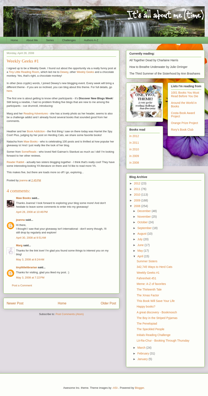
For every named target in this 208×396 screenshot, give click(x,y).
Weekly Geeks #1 (148, 272)
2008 (137, 206)
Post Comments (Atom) (70, 314)
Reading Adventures (36, 113)
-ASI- (115, 387)
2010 (137, 194)
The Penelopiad (147, 323)
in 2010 (134, 149)
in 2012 (134, 136)
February (143, 353)
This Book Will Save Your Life (156, 301)
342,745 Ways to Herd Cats (154, 266)
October (143, 222)
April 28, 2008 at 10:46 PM (32, 211)
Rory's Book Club (182, 129)
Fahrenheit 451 (146, 278)
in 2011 (134, 142)
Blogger (139, 387)
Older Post (108, 303)
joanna (20, 219)
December (144, 211)
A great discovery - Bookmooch (157, 312)
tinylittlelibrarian (26, 267)
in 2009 (134, 156)
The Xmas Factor (148, 295)
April (140, 256)
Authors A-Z (91, 40)
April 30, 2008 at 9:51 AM (31, 237)
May (140, 250)
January (143, 359)
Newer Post (15, 303)
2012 (137, 183)
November (144, 216)
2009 (137, 200)
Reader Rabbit (15, 162)
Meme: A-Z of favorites (151, 284)
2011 (137, 189)
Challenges (69, 40)
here (9, 90)
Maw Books (31, 141)
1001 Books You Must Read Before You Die (185, 94)
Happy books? (146, 306)
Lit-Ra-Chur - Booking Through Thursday (163, 340)
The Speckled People (150, 329)
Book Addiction (36, 131)
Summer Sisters (147, 261)
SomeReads (29, 151)
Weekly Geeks (85, 72)
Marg (19, 245)
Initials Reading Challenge (154, 335)
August (142, 233)
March (141, 347)
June (140, 245)
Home (14, 40)
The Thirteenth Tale (149, 289)
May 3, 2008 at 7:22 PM (30, 277)
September (144, 228)
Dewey (64, 72)
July (140, 239)
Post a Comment (22, 285)
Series (50, 40)
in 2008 (134, 162)
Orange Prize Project (184, 123)
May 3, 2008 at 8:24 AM (30, 259)
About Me (32, 40)
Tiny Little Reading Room (24, 72)
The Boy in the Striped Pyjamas (157, 318)
